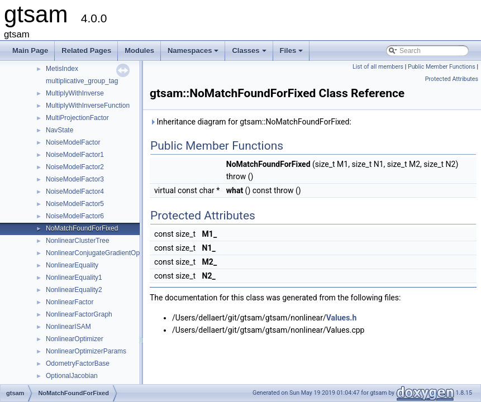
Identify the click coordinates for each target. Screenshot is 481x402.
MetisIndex (62, 69)
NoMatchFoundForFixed (82, 228)
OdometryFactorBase (77, 363)
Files (292, 53)
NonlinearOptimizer (74, 339)
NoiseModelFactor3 (75, 179)
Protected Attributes (451, 79)
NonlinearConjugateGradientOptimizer (102, 253)
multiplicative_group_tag (82, 81)
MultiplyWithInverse (75, 93)
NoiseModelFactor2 (75, 167)
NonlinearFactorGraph (79, 314)
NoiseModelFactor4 (75, 191)
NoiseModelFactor (73, 142)
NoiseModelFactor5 (75, 204)
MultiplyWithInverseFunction (88, 105)
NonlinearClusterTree (77, 241)
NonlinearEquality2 (74, 290)
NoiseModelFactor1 (75, 155)
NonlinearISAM (68, 327)
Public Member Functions (441, 66)
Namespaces (194, 53)
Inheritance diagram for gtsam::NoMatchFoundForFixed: (250, 121)
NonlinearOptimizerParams (86, 351)
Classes (250, 53)
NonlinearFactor (69, 302)
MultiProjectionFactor (77, 118)
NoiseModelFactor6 (75, 216)
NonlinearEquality (72, 265)
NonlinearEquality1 (74, 277)
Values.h (341, 317)
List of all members (378, 66)
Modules (139, 50)
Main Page (30, 50)
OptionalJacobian (72, 376)
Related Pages (86, 50)
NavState (59, 130)
